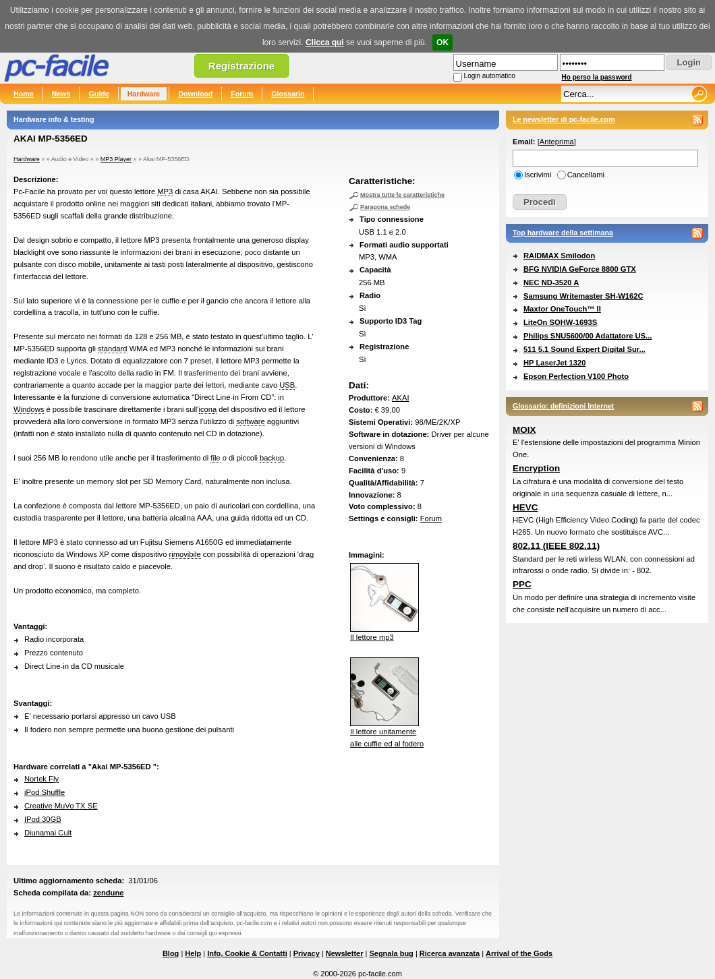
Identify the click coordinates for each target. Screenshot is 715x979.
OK (442, 42)
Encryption (536, 468)
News (61, 94)
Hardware (144, 94)
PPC (522, 584)
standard (112, 349)
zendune (108, 893)
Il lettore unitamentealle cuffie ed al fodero (387, 733)
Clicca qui (325, 42)
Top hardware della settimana (563, 233)
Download (195, 94)
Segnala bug (391, 953)
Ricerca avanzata (450, 953)
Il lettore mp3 (384, 633)
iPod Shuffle (44, 792)
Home (23, 94)
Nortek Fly (41, 779)
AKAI (400, 398)
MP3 (165, 191)
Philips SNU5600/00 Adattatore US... (587, 336)
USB (287, 385)
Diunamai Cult (48, 833)
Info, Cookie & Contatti (247, 953)
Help (193, 953)
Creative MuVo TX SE (61, 806)
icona (208, 409)
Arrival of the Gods (519, 953)
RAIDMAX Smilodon (559, 255)
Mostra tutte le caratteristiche (402, 194)
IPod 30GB (42, 819)
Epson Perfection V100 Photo (576, 376)
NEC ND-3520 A (551, 282)
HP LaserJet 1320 (554, 363)
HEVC (525, 507)
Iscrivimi (537, 175)
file (215, 458)
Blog (171, 953)
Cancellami (585, 175)
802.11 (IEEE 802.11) (556, 546)
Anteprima (557, 142)
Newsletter (345, 953)
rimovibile (185, 554)
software (250, 421)
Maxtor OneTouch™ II (562, 309)
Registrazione (241, 65)
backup (272, 458)
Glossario (287, 94)
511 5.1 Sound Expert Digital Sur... (584, 349)
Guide (98, 94)
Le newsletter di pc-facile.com (564, 119)
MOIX (524, 430)
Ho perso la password (597, 77)
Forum (242, 94)
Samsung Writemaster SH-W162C (583, 296)
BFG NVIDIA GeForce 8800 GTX (579, 269)
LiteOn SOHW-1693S (560, 322)
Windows (28, 409)
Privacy (306, 953)
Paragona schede (385, 207)
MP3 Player (116, 159)
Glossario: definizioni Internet (563, 406)
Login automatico (489, 76)
